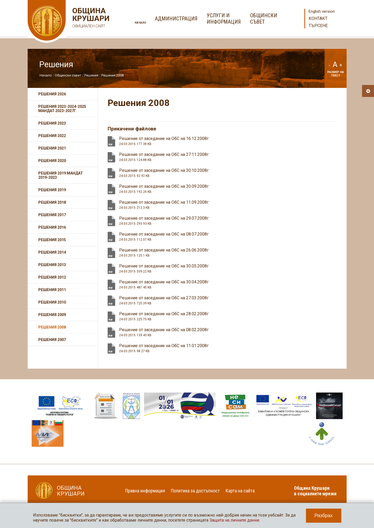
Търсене (318, 25)
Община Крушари (90, 18)
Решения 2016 (52, 227)
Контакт (318, 18)
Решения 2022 (52, 136)
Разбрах (323, 515)
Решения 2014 (52, 252)
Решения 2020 (52, 161)
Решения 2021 (52, 148)
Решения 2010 (52, 302)
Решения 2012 (52, 277)
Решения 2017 (52, 215)
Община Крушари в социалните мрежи (315, 490)
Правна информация (145, 490)
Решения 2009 (52, 315)
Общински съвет (68, 75)
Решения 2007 (52, 340)
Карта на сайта (240, 490)
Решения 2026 (52, 94)
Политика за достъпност (195, 490)
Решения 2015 (52, 240)
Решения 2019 (52, 190)
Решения (91, 75)
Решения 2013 (52, 265)
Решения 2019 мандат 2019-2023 (60, 175)
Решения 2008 (112, 75)
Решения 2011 (52, 290)
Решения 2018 (52, 202)
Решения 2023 (52, 123)
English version (322, 11)
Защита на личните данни (234, 520)
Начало (140, 22)
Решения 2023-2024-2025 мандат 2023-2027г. (62, 108)
